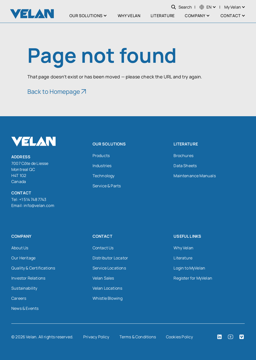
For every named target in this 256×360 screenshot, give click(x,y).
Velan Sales (103, 278)
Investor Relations (28, 278)
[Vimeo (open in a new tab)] (242, 337)
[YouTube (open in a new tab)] (231, 337)
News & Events (24, 308)
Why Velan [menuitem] (129, 15)
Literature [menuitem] (163, 15)
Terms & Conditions (137, 337)
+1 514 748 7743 (33, 199)
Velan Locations (107, 288)
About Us (19, 248)
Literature (183, 258)
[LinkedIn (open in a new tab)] (220, 337)
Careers (18, 298)
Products (101, 155)
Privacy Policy (96, 337)
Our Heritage (23, 258)
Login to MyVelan (189, 268)
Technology (104, 175)
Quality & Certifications (33, 268)
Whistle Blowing (108, 298)
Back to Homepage (53, 91)
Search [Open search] (181, 7)
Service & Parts (107, 186)
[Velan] (32, 14)
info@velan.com (39, 205)
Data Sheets (185, 165)
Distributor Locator (110, 258)
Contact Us (103, 248)
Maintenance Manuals (195, 175)
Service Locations (109, 268)
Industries (102, 165)
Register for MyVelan (193, 278)
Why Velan (183, 248)
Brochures (183, 155)
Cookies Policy (179, 337)
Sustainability (24, 288)
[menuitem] (205, 7)
